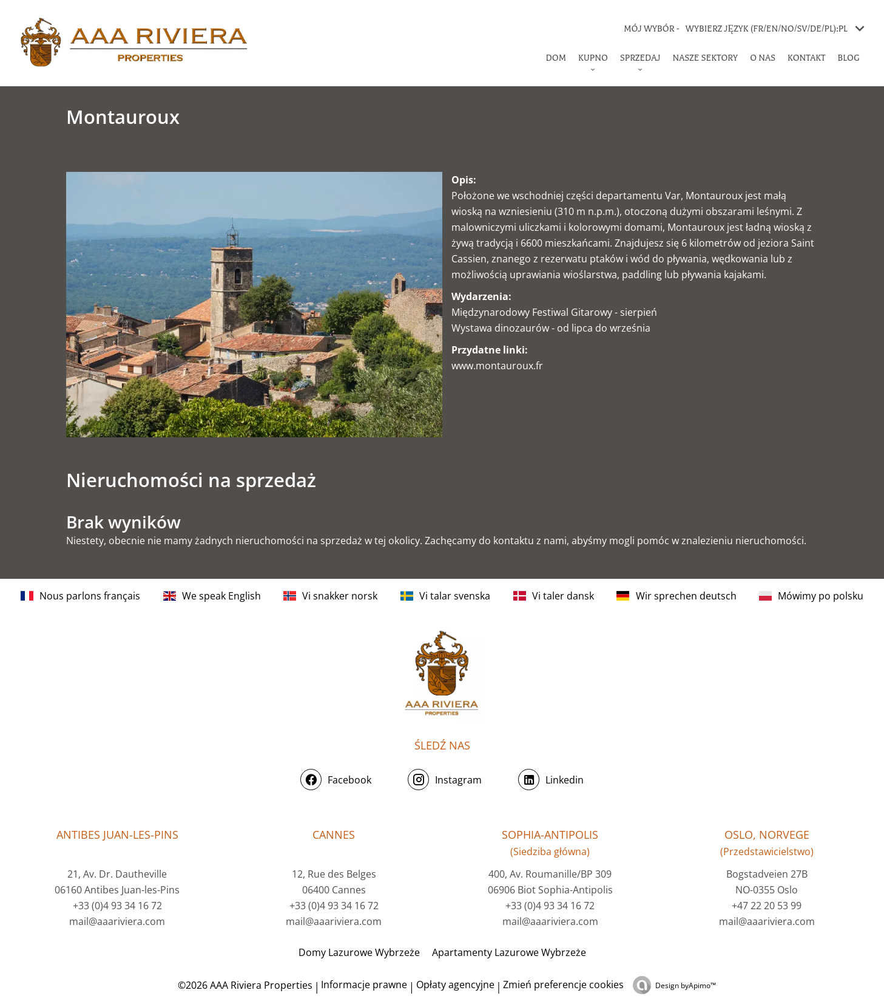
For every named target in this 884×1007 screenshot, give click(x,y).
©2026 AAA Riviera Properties (243, 985)
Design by (685, 985)
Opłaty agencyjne (455, 984)
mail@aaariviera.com (117, 921)
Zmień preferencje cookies (563, 984)
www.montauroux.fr (497, 365)
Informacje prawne (364, 984)
